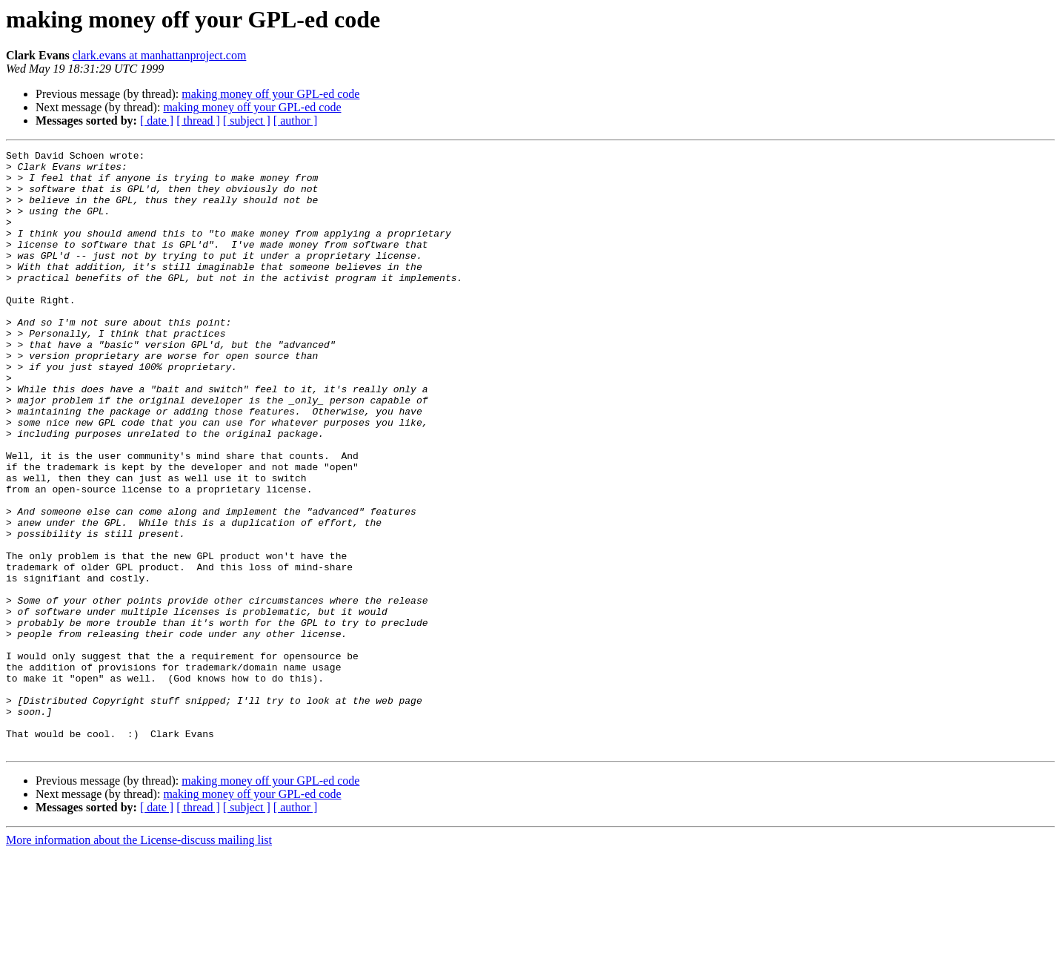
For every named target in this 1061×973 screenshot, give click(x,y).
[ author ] (295, 120)
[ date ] (156, 120)
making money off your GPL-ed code (270, 94)
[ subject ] (246, 120)
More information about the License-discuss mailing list (139, 960)
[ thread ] (198, 120)
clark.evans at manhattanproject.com (160, 55)
